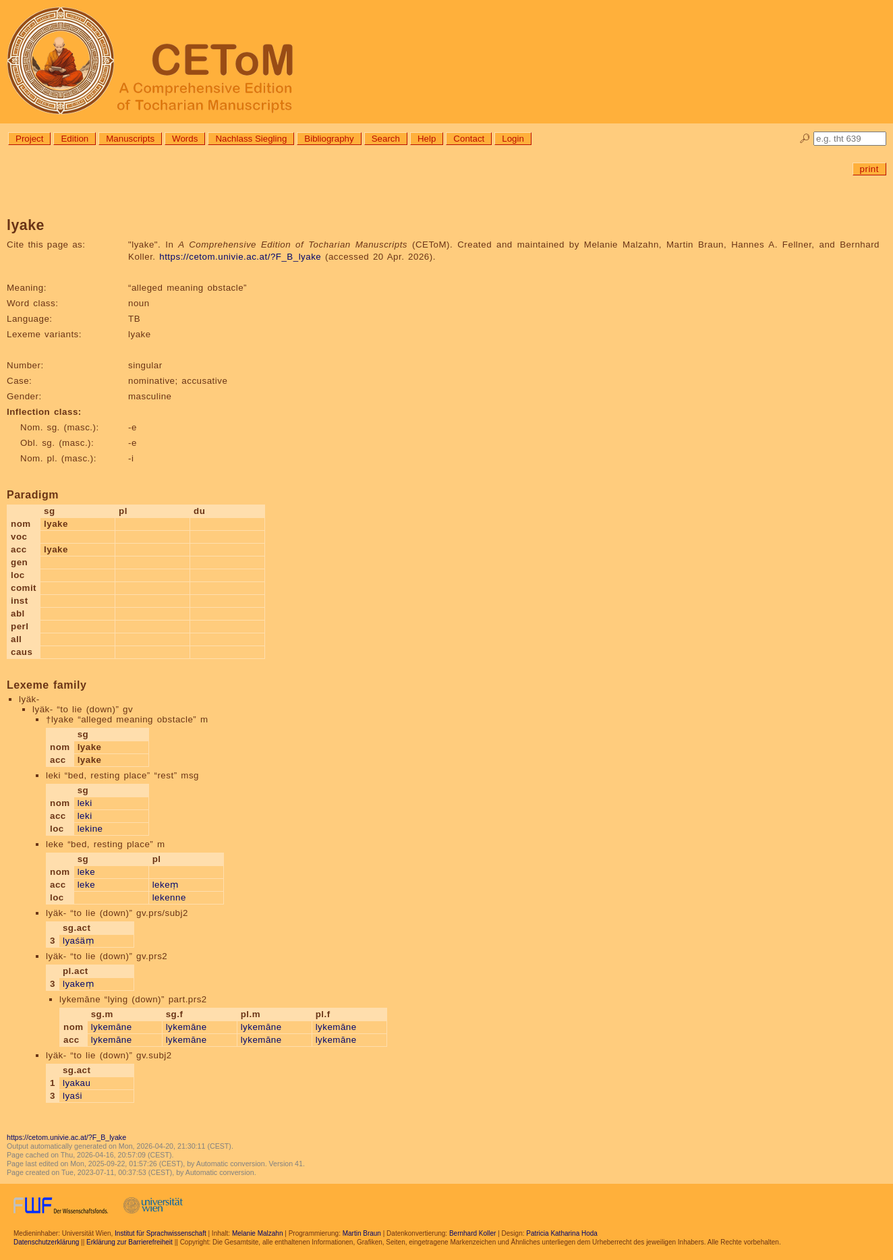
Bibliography (328, 139)
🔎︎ (805, 139)
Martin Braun (362, 1233)
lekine (90, 829)
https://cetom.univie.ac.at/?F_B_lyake (240, 257)
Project (29, 139)
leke (86, 872)
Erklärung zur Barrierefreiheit (129, 1242)
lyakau (77, 1083)
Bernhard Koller (472, 1233)
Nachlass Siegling (251, 139)
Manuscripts (130, 139)
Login (513, 139)
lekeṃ (165, 885)
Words (185, 139)
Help (426, 139)
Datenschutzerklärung (46, 1242)
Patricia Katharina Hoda (562, 1233)
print (869, 169)
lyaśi (72, 1096)
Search (386, 139)
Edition (74, 139)
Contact (468, 139)
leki (85, 803)
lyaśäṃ (78, 941)
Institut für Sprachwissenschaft (160, 1233)
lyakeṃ (78, 984)
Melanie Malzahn (257, 1233)
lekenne (169, 897)
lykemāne (111, 1027)
